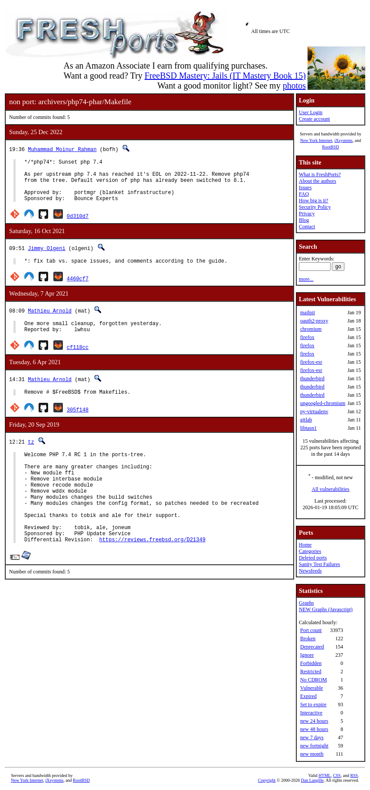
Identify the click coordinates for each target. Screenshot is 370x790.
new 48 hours (314, 729)
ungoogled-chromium (322, 403)
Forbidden (310, 663)
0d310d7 (77, 225)
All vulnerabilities (331, 489)
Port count (311, 630)
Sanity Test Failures (319, 564)
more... (306, 279)
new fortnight (314, 746)
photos (294, 85)
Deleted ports (313, 558)
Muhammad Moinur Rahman (62, 149)
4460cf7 (77, 289)
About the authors (317, 181)
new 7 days (312, 737)
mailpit (307, 312)
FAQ (304, 194)
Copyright (267, 780)
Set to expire (313, 704)
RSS (354, 775)
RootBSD (330, 147)
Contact (307, 227)
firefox (307, 337)
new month (312, 754)
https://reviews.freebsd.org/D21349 (152, 573)
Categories (310, 551)
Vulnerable (311, 688)
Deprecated (312, 647)
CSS (337, 775)
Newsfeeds (310, 571)
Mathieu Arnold (50, 321)
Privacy (307, 214)
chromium (310, 329)
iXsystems (343, 140)
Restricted (310, 671)
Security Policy (315, 207)
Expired (308, 696)
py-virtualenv (314, 411)
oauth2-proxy (314, 321)
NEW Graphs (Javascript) (326, 609)
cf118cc (77, 360)
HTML (324, 775)
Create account (314, 119)
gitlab (306, 420)
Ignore (307, 655)
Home (305, 545)
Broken (307, 638)
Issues (305, 187)
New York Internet (316, 140)
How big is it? (313, 201)
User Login (310, 112)
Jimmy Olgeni (46, 257)
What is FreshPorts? (320, 174)
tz (31, 456)
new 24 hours (314, 721)
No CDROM (313, 680)
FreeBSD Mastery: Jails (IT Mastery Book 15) (225, 75)
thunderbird (312, 378)
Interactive (311, 713)
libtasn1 (308, 428)
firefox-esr (311, 362)
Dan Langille (312, 780)
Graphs (306, 603)
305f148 (77, 424)
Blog (304, 220)
